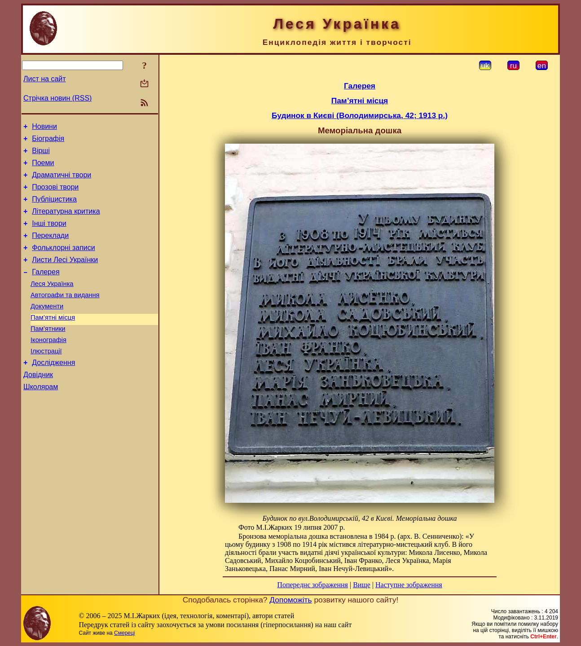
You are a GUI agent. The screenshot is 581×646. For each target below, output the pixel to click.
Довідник (38, 404)
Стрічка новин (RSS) (57, 98)
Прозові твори (55, 195)
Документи (47, 327)
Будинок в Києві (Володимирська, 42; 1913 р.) (360, 115)
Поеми (43, 168)
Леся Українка (52, 302)
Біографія (48, 141)
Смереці (124, 633)
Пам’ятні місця (53, 340)
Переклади (50, 249)
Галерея (45, 289)
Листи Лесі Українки (65, 276)
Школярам (40, 418)
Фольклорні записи (63, 262)
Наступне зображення (408, 585)
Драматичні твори (61, 181)
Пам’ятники (48, 352)
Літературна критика (66, 222)
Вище (361, 585)
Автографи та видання (65, 315)
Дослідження (53, 391)
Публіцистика (54, 208)
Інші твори (49, 235)
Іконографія (48, 365)
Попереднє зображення (312, 585)
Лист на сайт (44, 79)
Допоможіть (290, 599)
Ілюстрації (46, 378)
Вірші (41, 154)
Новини (44, 128)
